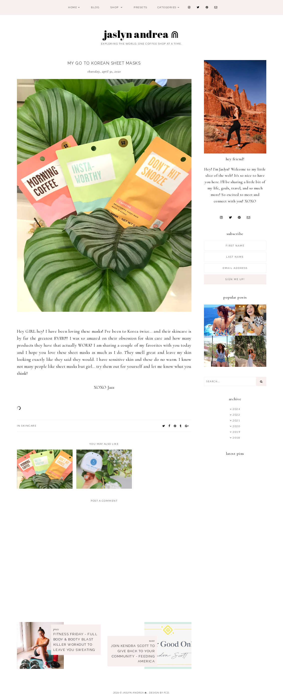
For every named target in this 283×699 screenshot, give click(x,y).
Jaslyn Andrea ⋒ (141, 34)
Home (72, 7)
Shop (115, 7)
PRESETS (140, 7)
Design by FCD (159, 692)
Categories (167, 7)
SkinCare (28, 425)
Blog (95, 7)
